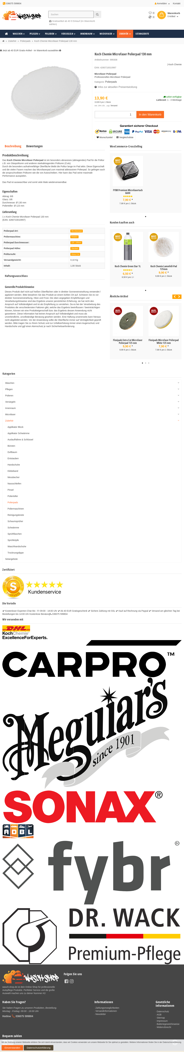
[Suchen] (70, 14)
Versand (113, 105)
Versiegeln (68, 33)
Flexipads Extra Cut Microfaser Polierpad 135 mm (127, 338)
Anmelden (162, 3)
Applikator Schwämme (18, 430)
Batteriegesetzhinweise (168, 1020)
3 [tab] (148, 359)
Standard (74, 247)
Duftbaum (12, 448)
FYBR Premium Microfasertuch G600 (128, 190)
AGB (159, 1011)
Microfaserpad (76, 230)
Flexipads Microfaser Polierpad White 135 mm (164, 338)
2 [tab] (145, 359)
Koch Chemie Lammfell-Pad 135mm (163, 266)
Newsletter (100, 1010)
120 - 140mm (76, 241)
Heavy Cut (75, 253)
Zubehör (125, 33)
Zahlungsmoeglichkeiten (107, 1004)
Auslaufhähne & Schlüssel (20, 436)
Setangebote (142, 33)
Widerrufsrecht (164, 1023)
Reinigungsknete (16, 511)
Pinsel (11, 486)
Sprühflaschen (15, 530)
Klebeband (13, 467)
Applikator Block (15, 423)
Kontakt (176, 3)
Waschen (19, 33)
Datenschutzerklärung (26, 1049)
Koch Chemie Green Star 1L (128, 264)
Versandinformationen (106, 1007)
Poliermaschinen (16, 505)
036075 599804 (24, 1012)
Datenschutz (163, 1008)
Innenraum (87, 33)
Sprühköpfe (13, 536)
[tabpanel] (128, 181)
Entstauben (13, 455)
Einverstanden (9, 1049)
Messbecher (14, 474)
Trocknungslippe (16, 549)
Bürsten (11, 442)
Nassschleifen (14, 480)
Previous (174, 294)
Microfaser (107, 33)
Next (179, 294)
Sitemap (161, 1014)
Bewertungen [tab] (34, 145)
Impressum (162, 1017)
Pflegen (35, 33)
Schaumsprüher (15, 518)
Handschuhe (14, 461)
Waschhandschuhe (17, 543)
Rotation (74, 236)
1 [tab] (145, 214)
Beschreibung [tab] (13, 145)
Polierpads (110, 81)
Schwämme (13, 524)
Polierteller (13, 492)
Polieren (51, 33)
